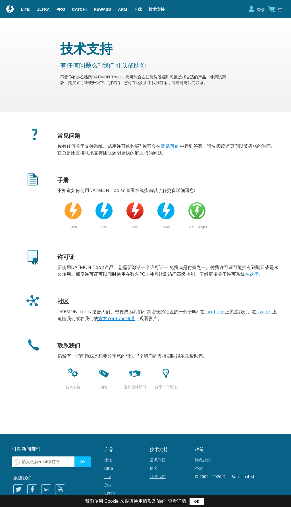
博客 (154, 468)
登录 (261, 9)
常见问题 (170, 146)
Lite (25, 9)
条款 (199, 468)
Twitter (264, 311)
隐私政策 (203, 460)
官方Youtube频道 (116, 318)
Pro (61, 9)
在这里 (252, 274)
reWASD (102, 9)
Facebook (214, 311)
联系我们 (158, 476)
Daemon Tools (10, 10)
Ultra (42, 9)
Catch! (79, 9)
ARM (122, 9)
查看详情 (177, 501)
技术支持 (157, 9)
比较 (108, 460)
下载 (138, 9)
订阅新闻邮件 (26, 448)
